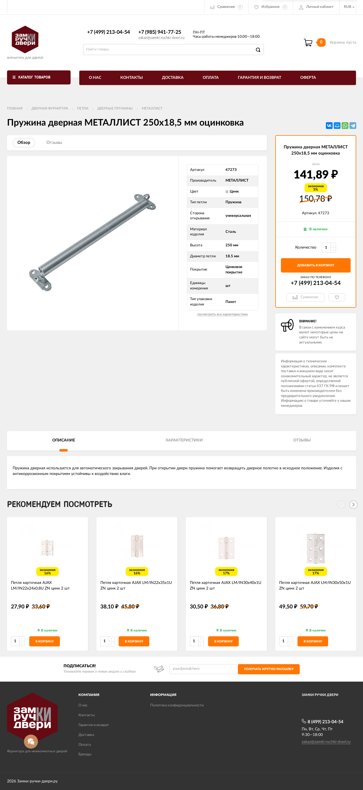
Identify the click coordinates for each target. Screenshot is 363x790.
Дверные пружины (115, 108)
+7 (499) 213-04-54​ (108, 32)
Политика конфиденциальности (177, 705)
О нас (95, 78)
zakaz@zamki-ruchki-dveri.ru (161, 38)
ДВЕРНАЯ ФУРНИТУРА (49, 108)
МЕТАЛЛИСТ (152, 108)
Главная (14, 108)
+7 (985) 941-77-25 (159, 32)
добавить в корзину (315, 265)
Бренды (84, 754)
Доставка (173, 78)
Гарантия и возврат (259, 78)
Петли (82, 108)
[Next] (353, 504)
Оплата (211, 78)
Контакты (131, 78)
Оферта (308, 78)
